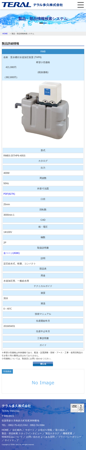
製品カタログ (52, 433)
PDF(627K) (9, 194)
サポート (29, 430)
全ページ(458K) (11, 253)
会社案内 (17, 430)
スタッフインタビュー (30, 433)
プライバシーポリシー (69, 437)
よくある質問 (48, 437)
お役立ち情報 (45, 430)
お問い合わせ (33, 437)
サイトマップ (12, 440)
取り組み (60, 430)
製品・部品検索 (10, 433)
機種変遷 (67, 433)
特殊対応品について (12, 437)
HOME (5, 34)
